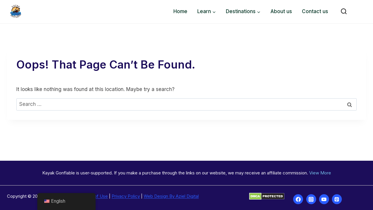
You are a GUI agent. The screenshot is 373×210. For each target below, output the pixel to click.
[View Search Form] (343, 11)
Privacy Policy (126, 196)
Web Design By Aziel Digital (171, 196)
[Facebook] (298, 199)
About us (281, 11)
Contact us (315, 11)
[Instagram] (311, 199)
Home (180, 11)
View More (320, 173)
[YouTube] (324, 199)
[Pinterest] (337, 199)
